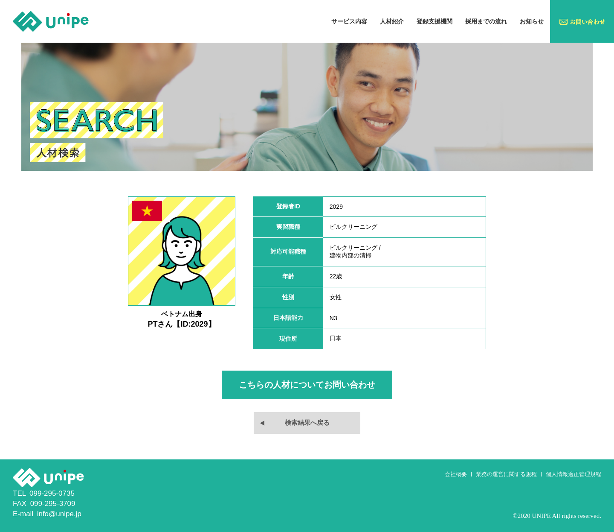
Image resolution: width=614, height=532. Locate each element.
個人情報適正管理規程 (573, 474)
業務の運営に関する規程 (506, 474)
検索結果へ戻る (307, 422)
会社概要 (456, 474)
